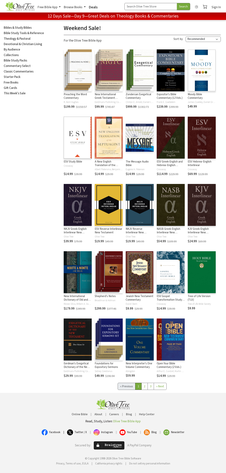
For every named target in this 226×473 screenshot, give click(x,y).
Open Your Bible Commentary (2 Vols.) (169, 365)
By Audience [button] (12, 49)
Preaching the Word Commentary (75, 96)
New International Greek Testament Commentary (105, 97)
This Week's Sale (15, 93)
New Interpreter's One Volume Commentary (139, 365)
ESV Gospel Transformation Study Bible (169, 299)
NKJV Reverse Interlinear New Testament (135, 232)
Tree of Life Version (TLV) (199, 298)
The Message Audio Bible (137, 163)
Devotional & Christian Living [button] (23, 44)
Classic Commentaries (18, 71)
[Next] (160, 386)
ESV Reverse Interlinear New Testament (108, 230)
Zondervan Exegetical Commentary (138, 96)
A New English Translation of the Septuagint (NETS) (105, 165)
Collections (11, 55)
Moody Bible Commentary (195, 96)
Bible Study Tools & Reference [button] (24, 33)
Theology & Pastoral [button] (17, 39)
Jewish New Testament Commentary (139, 298)
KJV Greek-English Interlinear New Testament (198, 232)
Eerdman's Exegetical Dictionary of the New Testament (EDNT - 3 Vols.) (76, 369)
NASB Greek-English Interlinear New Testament (168, 232)
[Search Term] (150, 6)
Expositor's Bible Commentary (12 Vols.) (169, 96)
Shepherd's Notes (105, 296)
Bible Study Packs (15, 60)
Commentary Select (17, 66)
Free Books (11, 82)
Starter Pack (12, 77)
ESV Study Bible (73, 162)
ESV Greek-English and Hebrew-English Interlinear (170, 165)
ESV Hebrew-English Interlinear (199, 163)
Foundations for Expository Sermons (106, 365)
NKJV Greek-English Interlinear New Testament (75, 232)
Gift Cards (10, 88)
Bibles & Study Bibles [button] (18, 28)
